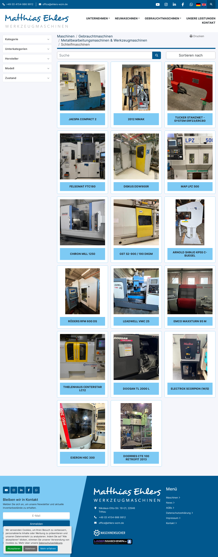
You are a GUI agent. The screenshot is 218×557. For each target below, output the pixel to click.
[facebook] (182, 4)
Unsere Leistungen (200, 18)
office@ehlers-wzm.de (55, 4)
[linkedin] (173, 4)
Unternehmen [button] (97, 18)
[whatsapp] (191, 4)
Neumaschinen (126, 18)
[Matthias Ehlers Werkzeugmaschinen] (127, 494)
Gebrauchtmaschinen (162, 18)
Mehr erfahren (48, 548)
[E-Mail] (36, 515)
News (169, 502)
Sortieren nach (191, 55)
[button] (127, 18)
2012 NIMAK (136, 119)
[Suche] (104, 55)
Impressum (172, 517)
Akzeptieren (13, 548)
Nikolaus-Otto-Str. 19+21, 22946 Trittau (117, 510)
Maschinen (172, 497)
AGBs (169, 507)
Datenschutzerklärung (50, 543)
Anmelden (36, 524)
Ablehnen (30, 548)
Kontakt (208, 22)
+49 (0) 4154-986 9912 (19, 4)
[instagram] (165, 4)
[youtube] (156, 4)
